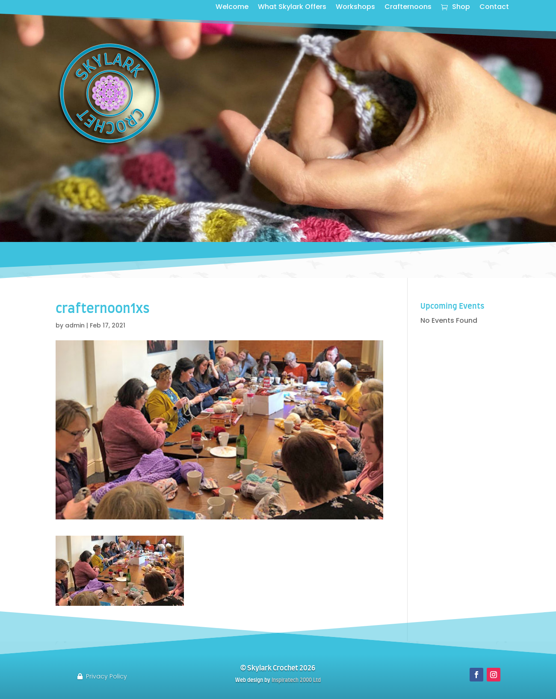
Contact (494, 8)
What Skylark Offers (292, 8)
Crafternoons (408, 8)
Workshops (355, 8)
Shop (461, 8)
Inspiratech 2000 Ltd (296, 680)
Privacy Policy (106, 676)
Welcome (232, 8)
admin (75, 325)
